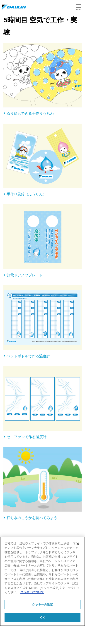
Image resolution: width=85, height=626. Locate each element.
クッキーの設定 (42, 604)
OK (42, 617)
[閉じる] (78, 544)
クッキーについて (32, 592)
